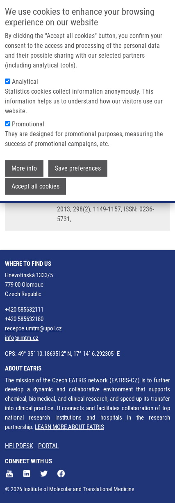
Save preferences (78, 168)
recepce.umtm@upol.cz (33, 328)
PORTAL (48, 446)
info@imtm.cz (22, 337)
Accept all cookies (35, 186)
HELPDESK (19, 446)
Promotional (28, 124)
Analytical (25, 81)
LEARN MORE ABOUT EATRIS (69, 427)
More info (24, 168)
